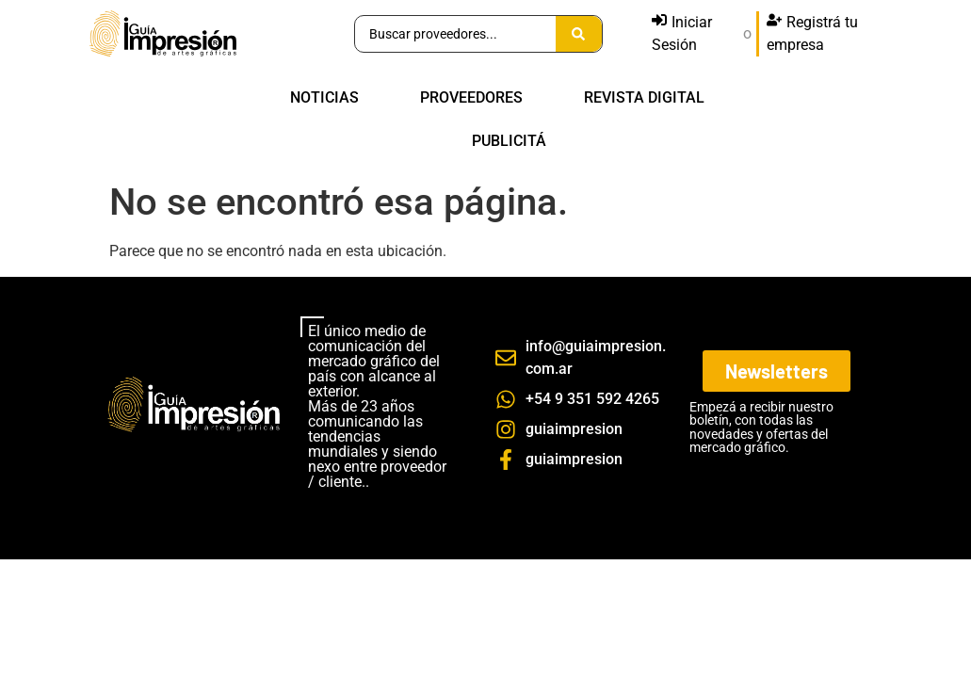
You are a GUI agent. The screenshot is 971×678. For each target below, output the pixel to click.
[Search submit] (579, 34)
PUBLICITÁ (509, 141)
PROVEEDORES (471, 97)
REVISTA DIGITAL (644, 97)
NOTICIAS (324, 97)
